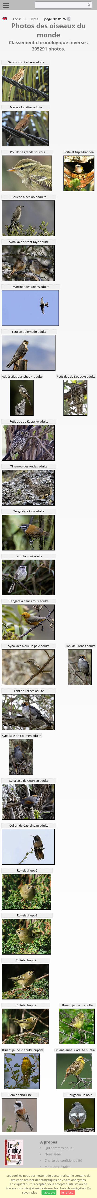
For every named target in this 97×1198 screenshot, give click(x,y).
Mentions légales (57, 1167)
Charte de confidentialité (63, 1160)
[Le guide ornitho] (14, 1152)
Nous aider (53, 1154)
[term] (59, 5)
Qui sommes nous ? (59, 1148)
